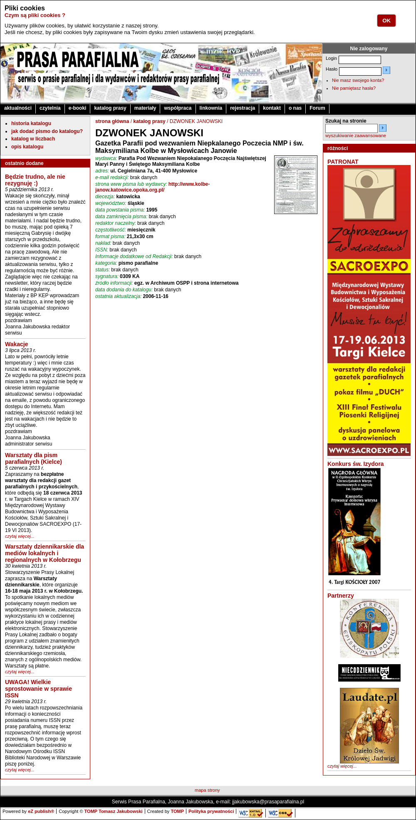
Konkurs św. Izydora (355, 463)
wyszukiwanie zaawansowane (355, 135)
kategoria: (106, 263)
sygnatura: (107, 276)
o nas (295, 108)
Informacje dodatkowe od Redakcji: (134, 256)
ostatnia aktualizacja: (118, 296)
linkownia (211, 108)
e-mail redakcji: (112, 177)
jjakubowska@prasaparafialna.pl (268, 802)
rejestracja (242, 108)
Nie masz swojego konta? (358, 80)
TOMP (177, 811)
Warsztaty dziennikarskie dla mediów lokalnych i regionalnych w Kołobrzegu (44, 553)
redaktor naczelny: (115, 223)
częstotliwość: (110, 230)
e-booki (78, 108)
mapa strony (207, 790)
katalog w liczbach (33, 139)
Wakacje (16, 344)
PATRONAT (343, 161)
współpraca (177, 108)
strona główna (112, 121)
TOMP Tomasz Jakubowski (113, 811)
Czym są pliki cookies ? (35, 15)
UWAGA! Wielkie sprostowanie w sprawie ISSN (38, 689)
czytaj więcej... (20, 536)
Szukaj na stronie (345, 121)
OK (386, 20)
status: (102, 270)
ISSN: (101, 250)
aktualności (18, 108)
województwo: (110, 203)
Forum (317, 108)
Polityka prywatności (211, 811)
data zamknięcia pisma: (121, 216)
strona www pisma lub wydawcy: (131, 184)
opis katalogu (27, 147)
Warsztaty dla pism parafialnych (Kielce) (33, 458)
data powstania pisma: (120, 210)
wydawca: (106, 158)
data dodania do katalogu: (124, 290)
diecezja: (105, 196)
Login (331, 58)
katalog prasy (110, 108)
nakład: (103, 243)
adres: (102, 171)
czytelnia (50, 108)
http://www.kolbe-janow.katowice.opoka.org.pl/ (152, 187)
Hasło (331, 68)
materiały (145, 108)
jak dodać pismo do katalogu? (47, 131)
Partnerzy (340, 595)
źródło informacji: (114, 283)
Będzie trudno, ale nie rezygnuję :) (35, 180)
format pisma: (110, 236)
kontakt (272, 108)
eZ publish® (41, 811)
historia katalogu (31, 123)
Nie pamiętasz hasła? (354, 88)
